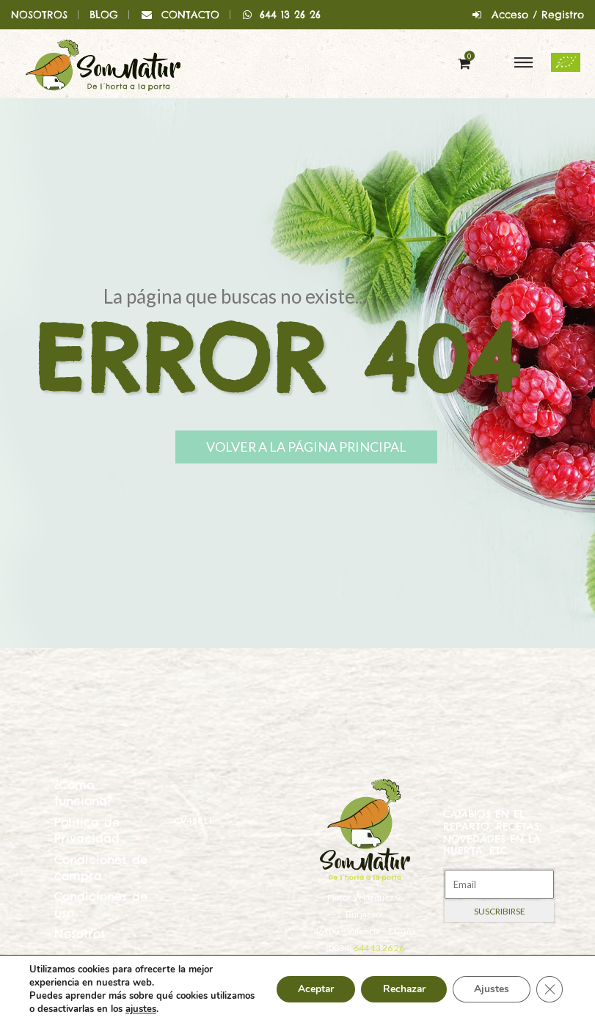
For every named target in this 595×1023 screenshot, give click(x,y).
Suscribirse (499, 911)
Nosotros (80, 933)
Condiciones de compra (100, 867)
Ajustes (490, 989)
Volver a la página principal (312, 447)
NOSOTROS (39, 14)
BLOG (104, 14)
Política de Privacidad (87, 830)
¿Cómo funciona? (83, 792)
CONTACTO (190, 14)
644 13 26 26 (281, 14)
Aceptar (311, 989)
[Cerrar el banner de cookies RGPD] (549, 989)
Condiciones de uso (100, 904)
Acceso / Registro (538, 14)
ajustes (187, 1009)
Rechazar (401, 989)
